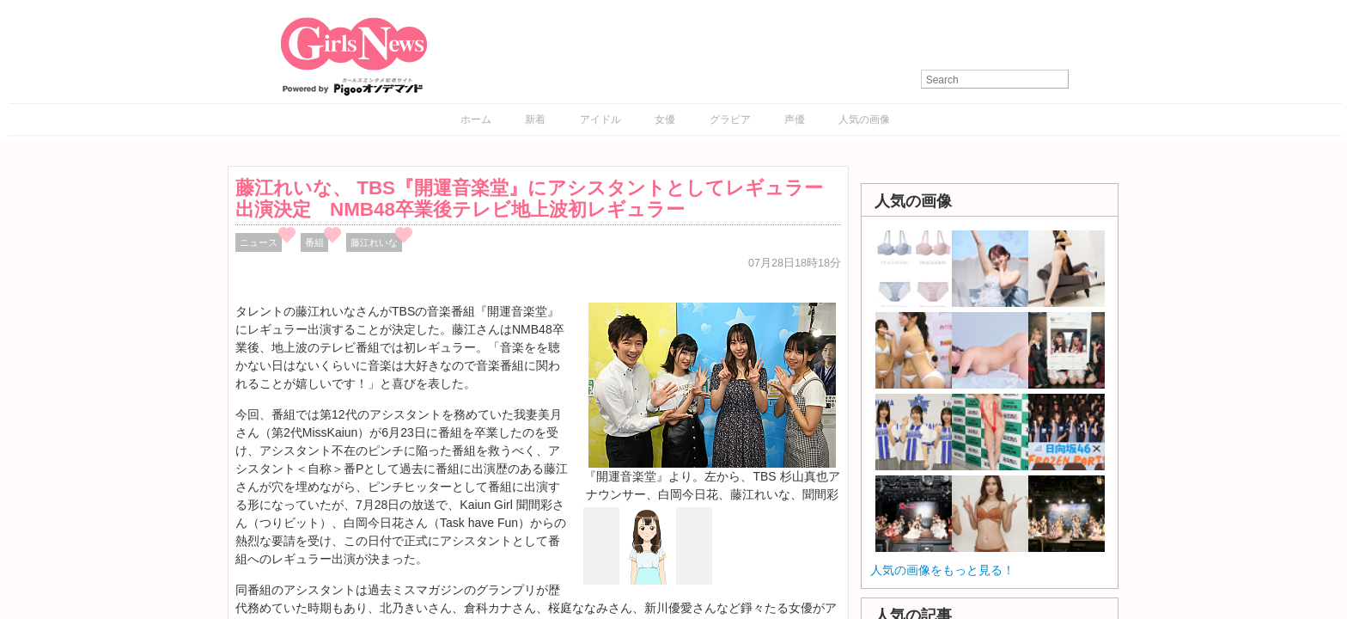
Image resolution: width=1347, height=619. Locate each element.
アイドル (600, 119)
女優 (665, 119)
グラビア (730, 119)
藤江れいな (374, 242)
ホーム (475, 119)
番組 (314, 242)
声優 (794, 119)
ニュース (258, 242)
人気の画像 (864, 119)
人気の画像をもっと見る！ (942, 570)
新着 (535, 119)
